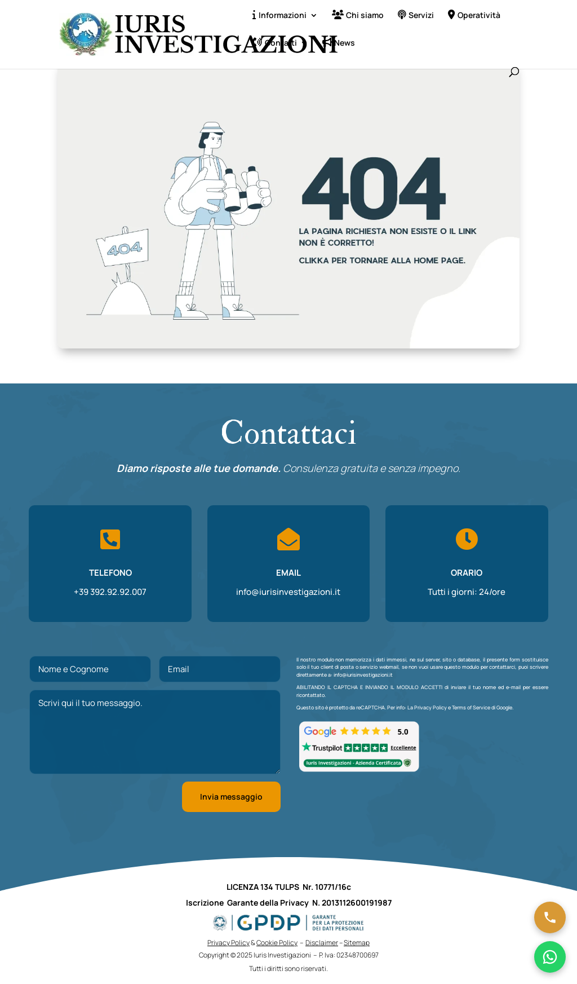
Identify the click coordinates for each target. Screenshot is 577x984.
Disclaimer (321, 942)
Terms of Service (471, 707)
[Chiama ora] (550, 917)
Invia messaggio (231, 796)
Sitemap (357, 942)
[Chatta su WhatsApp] (550, 957)
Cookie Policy (277, 942)
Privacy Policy (430, 707)
